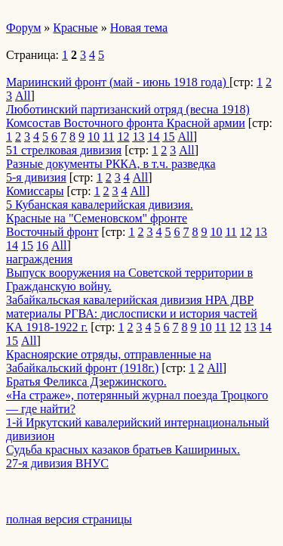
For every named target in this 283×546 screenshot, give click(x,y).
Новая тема (139, 27)
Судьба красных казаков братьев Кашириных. (123, 449)
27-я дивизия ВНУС (57, 463)
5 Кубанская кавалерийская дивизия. (99, 204)
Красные (75, 27)
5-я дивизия (36, 177)
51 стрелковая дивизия (64, 150)
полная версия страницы (69, 519)
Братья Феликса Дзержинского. (86, 381)
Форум (23, 27)
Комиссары (35, 191)
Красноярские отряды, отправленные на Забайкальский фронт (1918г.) (108, 361)
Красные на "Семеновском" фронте (96, 218)
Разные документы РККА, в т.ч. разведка (110, 163)
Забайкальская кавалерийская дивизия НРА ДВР (130, 299)
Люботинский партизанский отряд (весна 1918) (128, 109)
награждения (39, 259)
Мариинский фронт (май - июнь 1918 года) (117, 82)
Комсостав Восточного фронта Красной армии (125, 122)
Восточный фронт (52, 231)
